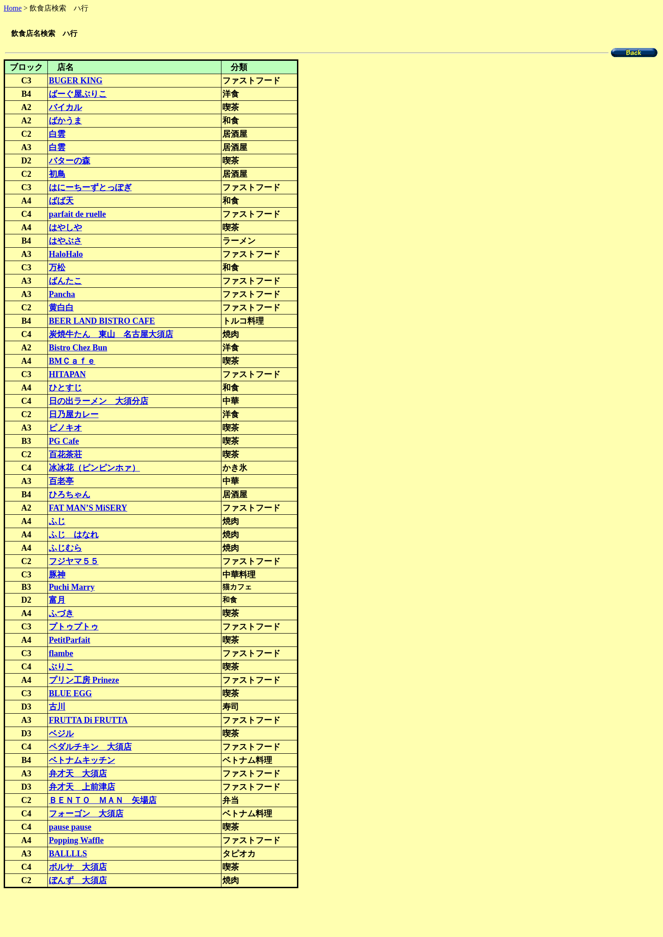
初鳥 (57, 175)
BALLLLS (68, 854)
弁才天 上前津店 (82, 787)
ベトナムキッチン (82, 761)
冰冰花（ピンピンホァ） (94, 468)
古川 (57, 707)
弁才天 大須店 (78, 774)
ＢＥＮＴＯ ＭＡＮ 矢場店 (103, 801)
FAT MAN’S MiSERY (88, 508)
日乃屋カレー (74, 415)
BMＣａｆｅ (72, 362)
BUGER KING (76, 81)
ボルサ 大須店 (78, 868)
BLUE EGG (70, 694)
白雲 (57, 135)
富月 (57, 600)
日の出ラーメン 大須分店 (98, 402)
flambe (61, 654)
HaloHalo (66, 255)
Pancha (62, 295)
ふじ (57, 522)
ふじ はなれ (74, 535)
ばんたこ (65, 281)
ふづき (61, 614)
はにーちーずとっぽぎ (90, 188)
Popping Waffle (76, 841)
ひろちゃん (69, 495)
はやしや (65, 228)
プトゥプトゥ (74, 627)
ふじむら (65, 548)
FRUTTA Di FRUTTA (88, 721)
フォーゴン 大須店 (86, 814)
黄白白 (61, 308)
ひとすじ (65, 388)
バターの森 (69, 161)
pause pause (70, 827)
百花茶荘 (65, 455)
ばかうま (65, 121)
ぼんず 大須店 (78, 881)
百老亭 (61, 482)
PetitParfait (69, 641)
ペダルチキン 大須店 (90, 747)
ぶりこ (61, 667)
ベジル (61, 734)
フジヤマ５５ (74, 562)
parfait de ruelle (77, 215)
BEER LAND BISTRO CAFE (102, 321)
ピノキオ (65, 428)
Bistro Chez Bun (78, 348)
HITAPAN (67, 375)
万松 (57, 268)
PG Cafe (64, 442)
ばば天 (61, 201)
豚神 (57, 575)
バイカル (65, 108)
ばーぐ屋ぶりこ (78, 94)
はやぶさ (65, 241)
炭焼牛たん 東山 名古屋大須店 (111, 335)
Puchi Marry (71, 588)
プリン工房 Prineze (84, 681)
